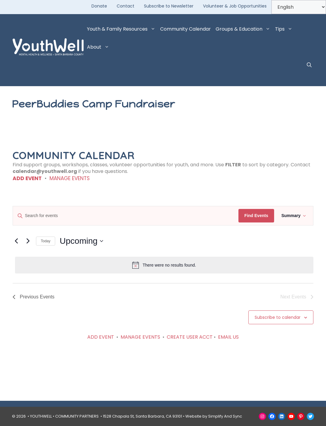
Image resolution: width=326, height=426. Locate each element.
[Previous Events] (16, 241)
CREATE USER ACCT (190, 337)
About (99, 47)
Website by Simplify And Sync (213, 416)
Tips (285, 29)
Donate (99, 6)
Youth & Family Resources (122, 29)
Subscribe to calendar (278, 317)
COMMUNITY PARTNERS (77, 416)
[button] (309, 65)
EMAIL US (228, 337)
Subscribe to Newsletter (168, 6)
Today (45, 241)
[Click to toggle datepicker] (81, 241)
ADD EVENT (27, 178)
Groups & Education (244, 29)
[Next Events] (27, 241)
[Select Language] (298, 7)
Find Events (256, 215)
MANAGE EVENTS (69, 178)
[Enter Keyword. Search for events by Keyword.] (125, 215)
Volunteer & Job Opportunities (235, 6)
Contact (125, 6)
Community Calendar (185, 29)
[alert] (164, 265)
